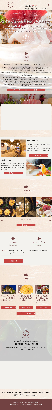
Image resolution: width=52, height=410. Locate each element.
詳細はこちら (39, 155)
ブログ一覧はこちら (26, 313)
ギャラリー (41, 393)
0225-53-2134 (33, 5)
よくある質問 (27, 393)
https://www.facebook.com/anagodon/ (38, 250)
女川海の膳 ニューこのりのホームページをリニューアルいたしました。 (16, 252)
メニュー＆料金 (18, 393)
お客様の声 (34, 393)
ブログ (47, 393)
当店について (16, 90)
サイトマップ (35, 395)
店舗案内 (36, 90)
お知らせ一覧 (13, 261)
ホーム (3, 393)
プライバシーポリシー (25, 395)
